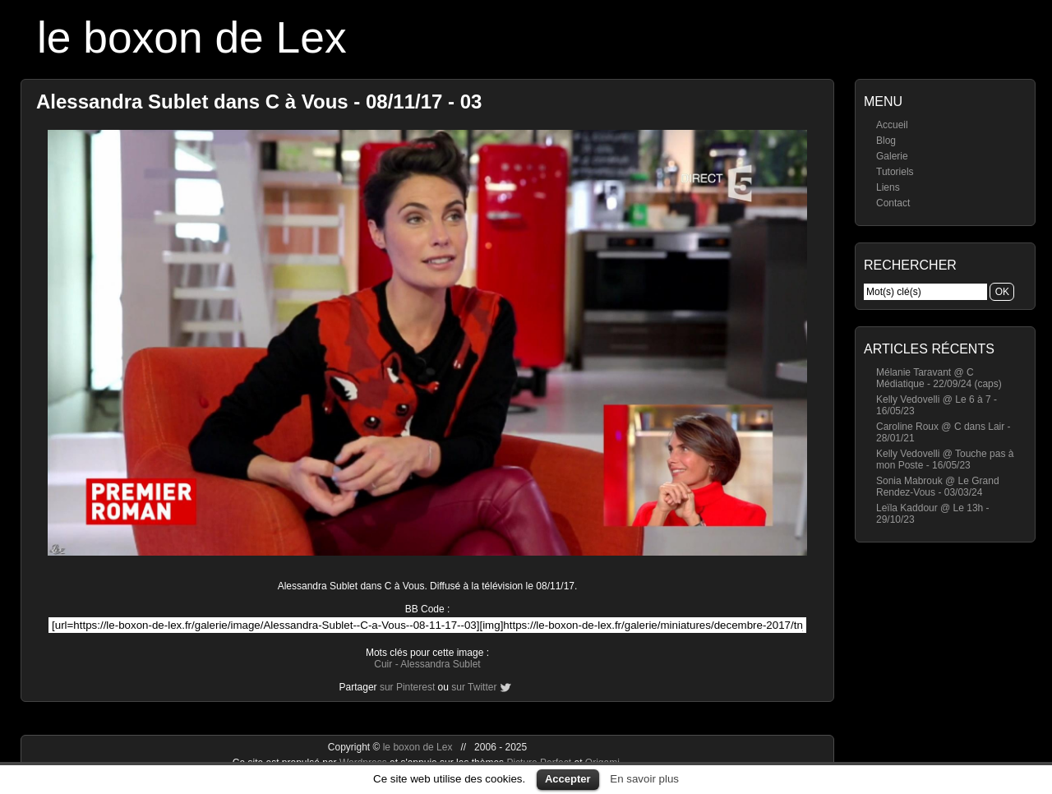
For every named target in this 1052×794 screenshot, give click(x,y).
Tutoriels (895, 172)
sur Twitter (473, 687)
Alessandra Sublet (440, 664)
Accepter (568, 779)
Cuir (383, 664)
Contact (893, 203)
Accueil (892, 125)
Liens (888, 187)
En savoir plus (644, 779)
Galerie (892, 156)
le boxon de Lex (192, 37)
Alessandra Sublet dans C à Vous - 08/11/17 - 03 (259, 101)
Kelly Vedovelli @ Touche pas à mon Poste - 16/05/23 (944, 459)
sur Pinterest (407, 687)
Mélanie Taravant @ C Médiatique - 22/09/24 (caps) (939, 378)
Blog (886, 140)
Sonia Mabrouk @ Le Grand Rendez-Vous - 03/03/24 (937, 486)
